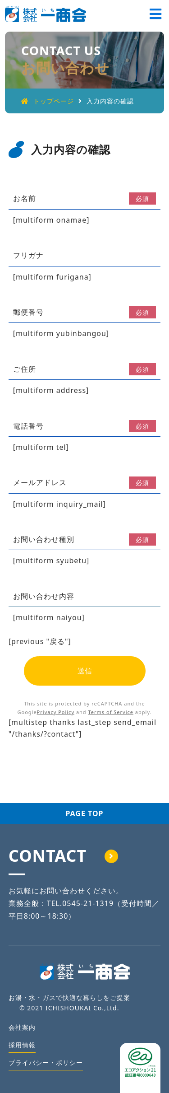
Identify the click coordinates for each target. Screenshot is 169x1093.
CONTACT (63, 856)
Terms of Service (110, 712)
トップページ (47, 101)
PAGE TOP (84, 813)
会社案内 (22, 1027)
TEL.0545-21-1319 (80, 903)
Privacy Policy (55, 712)
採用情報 (22, 1045)
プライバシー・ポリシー (46, 1062)
